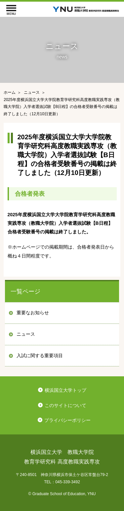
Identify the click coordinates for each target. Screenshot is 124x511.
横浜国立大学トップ (65, 390)
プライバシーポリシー (67, 420)
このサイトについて (65, 405)
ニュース (26, 334)
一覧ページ (25, 291)
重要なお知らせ (33, 312)
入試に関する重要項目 (40, 355)
